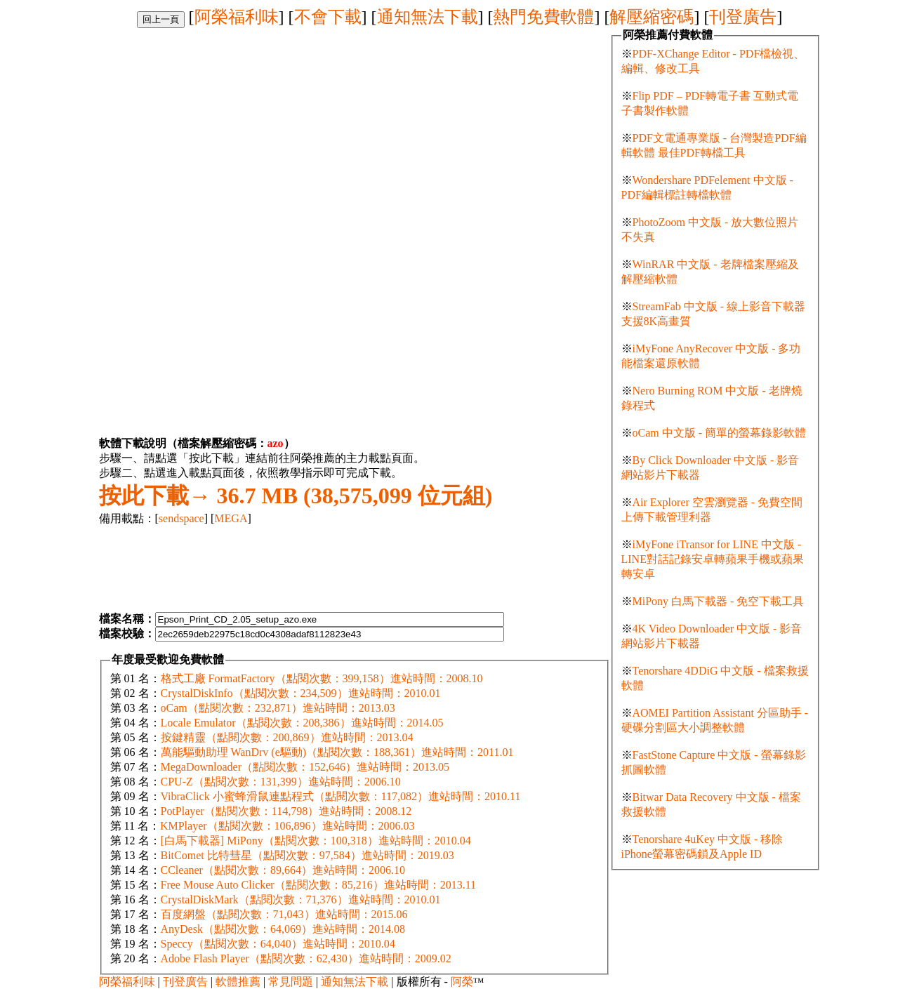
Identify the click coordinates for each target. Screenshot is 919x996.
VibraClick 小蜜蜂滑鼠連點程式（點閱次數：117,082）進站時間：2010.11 (341, 796)
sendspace (181, 518)
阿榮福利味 (236, 17)
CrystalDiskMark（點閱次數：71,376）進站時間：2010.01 (301, 899)
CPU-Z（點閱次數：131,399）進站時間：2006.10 (281, 782)
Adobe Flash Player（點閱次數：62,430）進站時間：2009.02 (306, 958)
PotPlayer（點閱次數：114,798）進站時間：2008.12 (286, 811)
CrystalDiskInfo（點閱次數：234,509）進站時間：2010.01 (301, 693)
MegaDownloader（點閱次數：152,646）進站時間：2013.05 (305, 767)
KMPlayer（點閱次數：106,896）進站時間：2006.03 (287, 826)
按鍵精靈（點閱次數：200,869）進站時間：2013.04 (287, 737)
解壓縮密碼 (651, 17)
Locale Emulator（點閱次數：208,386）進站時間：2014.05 (302, 723)
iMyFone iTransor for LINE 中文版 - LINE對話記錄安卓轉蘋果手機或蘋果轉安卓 (712, 559)
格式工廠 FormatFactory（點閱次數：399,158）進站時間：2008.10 (322, 678)
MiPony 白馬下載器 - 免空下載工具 (719, 601)
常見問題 (290, 982)
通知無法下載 (427, 17)
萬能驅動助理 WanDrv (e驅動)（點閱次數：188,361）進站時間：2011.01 (337, 752)
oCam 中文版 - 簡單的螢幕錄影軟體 (720, 433)
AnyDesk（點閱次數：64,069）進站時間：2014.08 (283, 929)
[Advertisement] (217, 126)
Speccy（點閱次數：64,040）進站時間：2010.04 (278, 944)
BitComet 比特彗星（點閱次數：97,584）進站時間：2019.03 (307, 855)
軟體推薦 (238, 982)
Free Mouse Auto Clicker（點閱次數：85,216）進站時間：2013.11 (319, 885)
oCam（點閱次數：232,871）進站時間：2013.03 (278, 708)
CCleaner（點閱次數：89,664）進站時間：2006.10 (283, 870)
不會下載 (328, 17)
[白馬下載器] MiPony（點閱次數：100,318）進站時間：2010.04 (316, 840)
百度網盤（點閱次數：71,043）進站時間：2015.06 (284, 914)
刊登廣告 (742, 17)
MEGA (230, 518)
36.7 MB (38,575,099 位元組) (296, 495)
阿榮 (462, 982)
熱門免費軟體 (543, 17)
